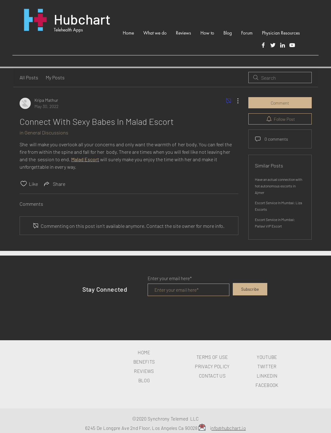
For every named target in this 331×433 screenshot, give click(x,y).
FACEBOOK (266, 385)
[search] (280, 77)
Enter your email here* (170, 278)
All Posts (29, 77)
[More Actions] (234, 101)
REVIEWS (144, 371)
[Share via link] (54, 183)
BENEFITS (144, 362)
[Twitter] (272, 45)
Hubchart (82, 19)
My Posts (55, 77)
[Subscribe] (250, 289)
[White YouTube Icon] (292, 45)
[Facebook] (263, 45)
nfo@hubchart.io (228, 428)
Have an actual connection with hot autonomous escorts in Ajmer (278, 186)
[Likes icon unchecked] (24, 183)
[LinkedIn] (282, 45)
